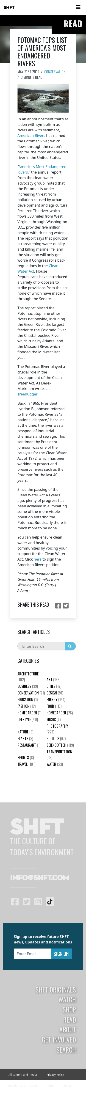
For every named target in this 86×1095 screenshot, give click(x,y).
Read (69, 1019)
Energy (56, 699)
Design (55, 693)
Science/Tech (60, 745)
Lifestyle (27, 719)
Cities (54, 686)
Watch (67, 999)
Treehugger (27, 394)
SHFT (9, 7)
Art (53, 679)
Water (55, 764)
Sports (25, 757)
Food (54, 706)
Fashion (26, 706)
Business (27, 686)
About (67, 1029)
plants (25, 738)
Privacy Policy (55, 1075)
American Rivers (31, 135)
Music (54, 719)
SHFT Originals (56, 989)
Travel (26, 764)
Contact (67, 1086)
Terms (50, 1086)
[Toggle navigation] (78, 7)
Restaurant (28, 745)
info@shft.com (39, 878)
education (27, 699)
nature (25, 732)
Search (66, 1049)
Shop (69, 1009)
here (38, 559)
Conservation (55, 72)
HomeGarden (29, 713)
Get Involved (59, 1039)
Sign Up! (61, 953)
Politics (56, 738)
